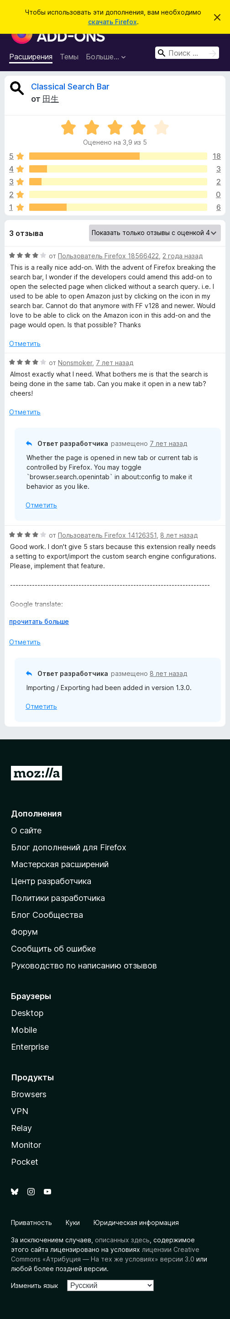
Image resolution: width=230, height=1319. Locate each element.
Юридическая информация (136, 1222)
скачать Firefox (112, 22)
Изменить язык (34, 1285)
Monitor (26, 1145)
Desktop (27, 1013)
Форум (24, 932)
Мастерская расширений (60, 864)
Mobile (24, 1030)
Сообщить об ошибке (53, 948)
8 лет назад (179, 535)
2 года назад (182, 256)
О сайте (26, 830)
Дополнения (36, 813)
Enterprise (30, 1047)
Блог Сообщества (47, 915)
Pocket (24, 1162)
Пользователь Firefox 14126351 (107, 535)
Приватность (31, 1222)
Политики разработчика (58, 898)
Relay (21, 1128)
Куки (73, 1222)
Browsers (29, 1094)
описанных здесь (122, 1240)
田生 (50, 99)
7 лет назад (114, 362)
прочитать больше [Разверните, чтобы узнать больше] (39, 621)
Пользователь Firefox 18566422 (108, 256)
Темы (69, 56)
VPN (19, 1111)
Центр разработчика (51, 881)
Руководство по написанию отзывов (84, 965)
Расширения (30, 56)
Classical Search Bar (70, 86)
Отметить (25, 343)
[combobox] (187, 53)
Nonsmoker (75, 362)
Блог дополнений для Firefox (68, 847)
